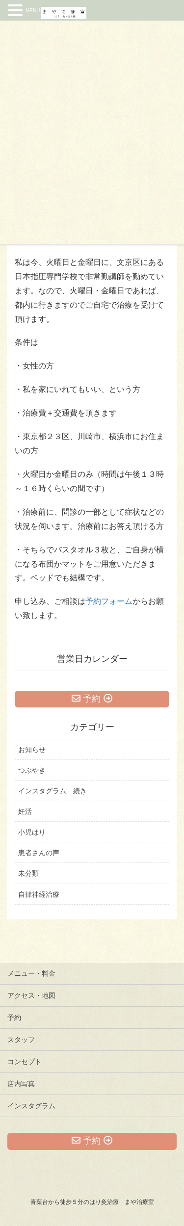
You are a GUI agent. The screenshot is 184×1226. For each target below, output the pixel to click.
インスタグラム (31, 1106)
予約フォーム (108, 601)
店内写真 (21, 1084)
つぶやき (32, 770)
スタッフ (21, 1039)
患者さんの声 (38, 853)
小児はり (32, 832)
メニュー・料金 (31, 973)
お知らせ (32, 750)
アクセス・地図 (31, 995)
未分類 (28, 873)
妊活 (25, 811)
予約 (14, 1017)
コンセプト (24, 1062)
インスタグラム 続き (52, 791)
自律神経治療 (38, 894)
